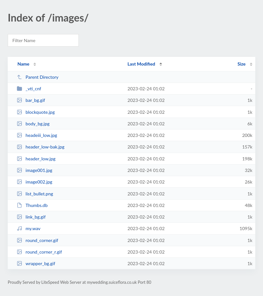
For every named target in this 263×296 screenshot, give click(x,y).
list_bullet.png (35, 193)
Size (242, 64)
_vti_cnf (29, 88)
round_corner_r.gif (39, 252)
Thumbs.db (32, 205)
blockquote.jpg (36, 112)
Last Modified (141, 64)
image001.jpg (34, 170)
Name (23, 64)
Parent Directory (38, 77)
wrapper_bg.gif (36, 263)
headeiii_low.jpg (37, 135)
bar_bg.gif (31, 100)
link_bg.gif (31, 217)
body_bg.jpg (33, 123)
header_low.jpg (36, 158)
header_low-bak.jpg (40, 146)
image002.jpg (34, 181)
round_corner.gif (37, 240)
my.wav (29, 228)
